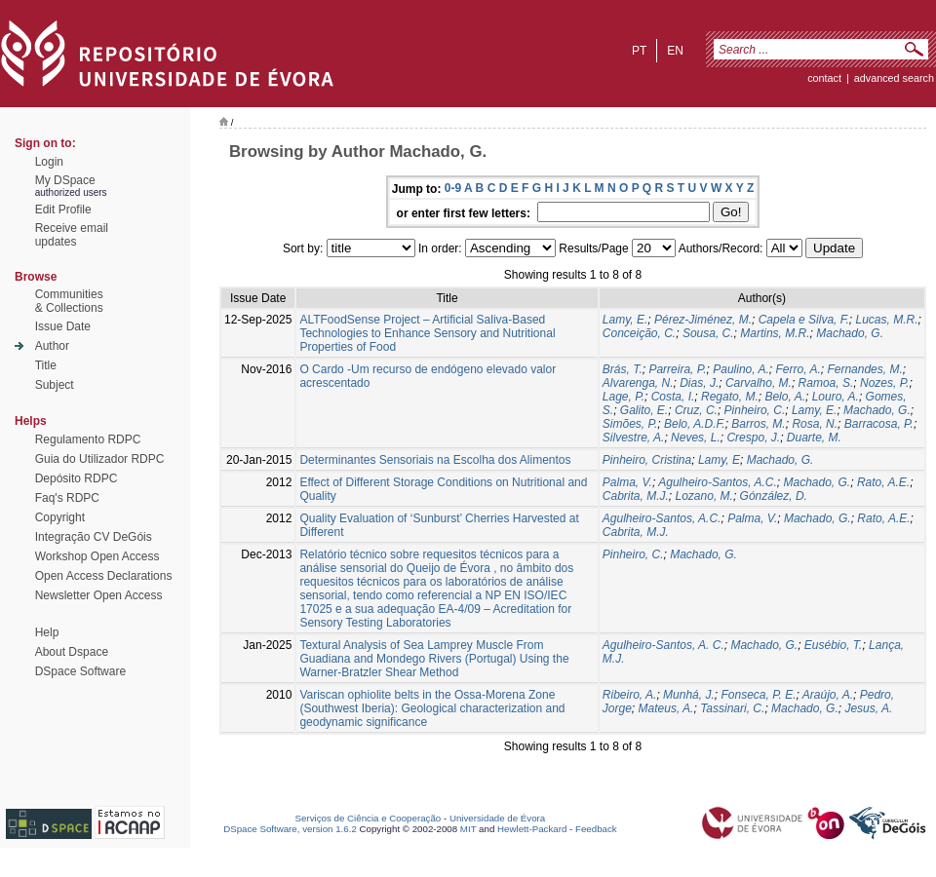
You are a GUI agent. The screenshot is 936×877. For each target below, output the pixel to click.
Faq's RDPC (67, 498)
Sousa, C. (708, 333)
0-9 (453, 188)
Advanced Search (894, 78)
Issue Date (63, 326)
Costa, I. (673, 396)
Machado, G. (849, 333)
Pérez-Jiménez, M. (703, 319)
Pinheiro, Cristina (647, 460)
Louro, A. (835, 396)
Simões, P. (630, 424)
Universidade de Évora (497, 818)
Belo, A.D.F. (694, 424)
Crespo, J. (753, 437)
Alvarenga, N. (638, 383)
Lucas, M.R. (887, 319)
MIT (468, 828)
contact (824, 78)
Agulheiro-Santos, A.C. (717, 482)
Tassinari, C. (732, 708)
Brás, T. (623, 369)
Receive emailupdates (71, 234)
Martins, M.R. (774, 333)
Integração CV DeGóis (93, 537)
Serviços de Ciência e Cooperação (368, 818)
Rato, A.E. (883, 482)
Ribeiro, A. (630, 695)
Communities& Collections (69, 301)
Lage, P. (623, 396)
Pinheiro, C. (755, 410)
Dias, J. (699, 383)
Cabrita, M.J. (636, 496)
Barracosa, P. (879, 424)
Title (46, 365)
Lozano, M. (704, 496)
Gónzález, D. (773, 496)
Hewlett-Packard (531, 828)
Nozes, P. (884, 383)
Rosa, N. (815, 424)
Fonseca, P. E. (758, 695)
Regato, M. (730, 396)
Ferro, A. (797, 369)
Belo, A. (784, 396)
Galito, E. (644, 410)
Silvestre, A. (634, 437)
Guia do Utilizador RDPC (100, 459)
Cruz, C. (696, 410)
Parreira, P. (677, 369)
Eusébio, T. (833, 645)
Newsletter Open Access (99, 595)
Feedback (596, 828)
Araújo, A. (827, 695)
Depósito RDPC (76, 478)
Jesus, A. (868, 708)
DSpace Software (80, 671)
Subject (54, 385)
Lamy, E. (625, 319)
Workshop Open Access (97, 556)
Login (49, 162)
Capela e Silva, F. (804, 319)
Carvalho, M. (758, 383)
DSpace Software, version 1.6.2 (290, 828)
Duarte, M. (814, 437)
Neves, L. (696, 437)
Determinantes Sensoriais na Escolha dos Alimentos (434, 460)
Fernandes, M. (864, 369)
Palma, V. (627, 482)
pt (639, 50)
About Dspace (71, 652)
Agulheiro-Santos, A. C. (663, 645)
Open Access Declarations (104, 576)
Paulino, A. (741, 369)
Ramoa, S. (826, 383)
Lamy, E (719, 460)
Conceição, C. (639, 333)
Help (47, 632)
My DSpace (65, 180)
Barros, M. (758, 424)
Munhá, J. (689, 695)
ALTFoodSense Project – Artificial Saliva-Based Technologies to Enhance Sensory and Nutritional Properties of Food (427, 333)
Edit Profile (63, 209)
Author (52, 346)
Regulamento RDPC (88, 439)
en (675, 50)
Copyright (60, 517)
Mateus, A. (666, 708)
